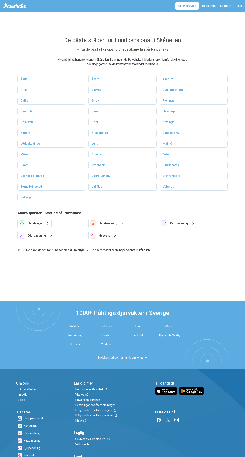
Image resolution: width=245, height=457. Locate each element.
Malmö (167, 143)
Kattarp (25, 133)
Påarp (24, 165)
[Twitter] (167, 420)
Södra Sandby (101, 176)
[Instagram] (176, 420)
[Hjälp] (239, 6)
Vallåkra (97, 186)
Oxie (166, 154)
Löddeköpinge (30, 143)
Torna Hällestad (31, 186)
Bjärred (96, 90)
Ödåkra (96, 154)
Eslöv (95, 100)
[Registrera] (209, 6)
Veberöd (168, 186)
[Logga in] (226, 6)
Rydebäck (98, 165)
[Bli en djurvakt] (187, 6)
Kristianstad (100, 133)
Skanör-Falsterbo (32, 176)
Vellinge (26, 197)
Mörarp (26, 154)
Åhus (24, 79)
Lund (95, 143)
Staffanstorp (171, 176)
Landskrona (171, 133)
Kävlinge (168, 122)
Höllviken (27, 122)
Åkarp (95, 79)
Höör (95, 122)
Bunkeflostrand (173, 90)
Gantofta (27, 111)
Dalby (24, 100)
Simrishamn (171, 165)
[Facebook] (159, 420)
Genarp (96, 111)
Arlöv (24, 90)
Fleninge (168, 100)
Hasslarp (169, 111)
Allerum (168, 79)
